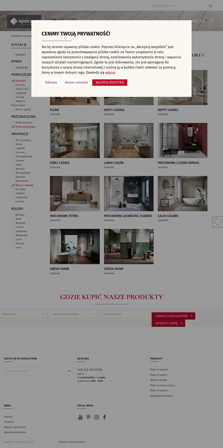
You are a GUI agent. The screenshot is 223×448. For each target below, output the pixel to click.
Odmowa (51, 82)
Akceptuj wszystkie (110, 82)
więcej (110, 72)
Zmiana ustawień (76, 82)
